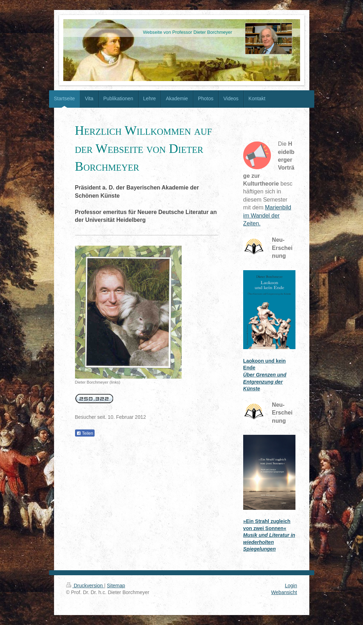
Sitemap (116, 585)
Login (291, 585)
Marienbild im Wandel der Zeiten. (267, 215)
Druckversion (85, 585)
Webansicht (284, 592)
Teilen (84, 433)
